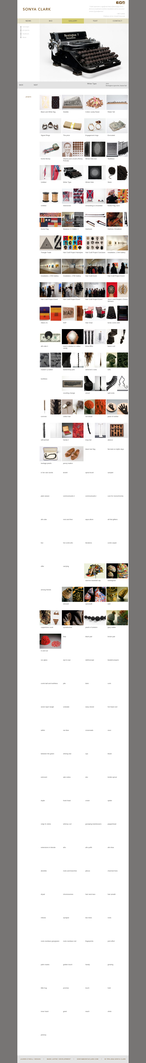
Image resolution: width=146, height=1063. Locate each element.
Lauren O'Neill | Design (30, 1059)
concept (26, 27)
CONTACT (117, 21)
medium (26, 34)
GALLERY (73, 21)
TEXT (95, 21)
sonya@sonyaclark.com (87, 1059)
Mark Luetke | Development (59, 1059)
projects (26, 30)
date (24, 37)
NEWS (28, 21)
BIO (50, 21)
